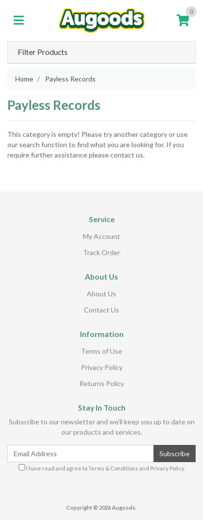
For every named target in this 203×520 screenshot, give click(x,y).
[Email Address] (80, 453)
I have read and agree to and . (102, 467)
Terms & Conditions (113, 468)
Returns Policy (101, 383)
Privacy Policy (102, 367)
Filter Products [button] (43, 52)
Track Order (101, 252)
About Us (101, 293)
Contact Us (101, 310)
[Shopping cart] (183, 20)
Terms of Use (101, 351)
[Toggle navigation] (18, 20)
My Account (101, 236)
